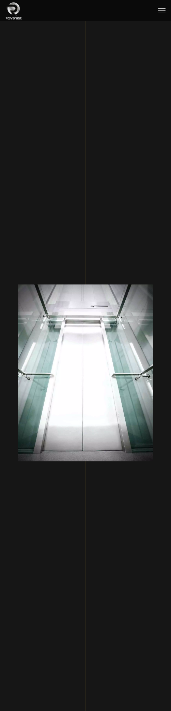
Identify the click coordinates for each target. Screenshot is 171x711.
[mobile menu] (162, 10)
